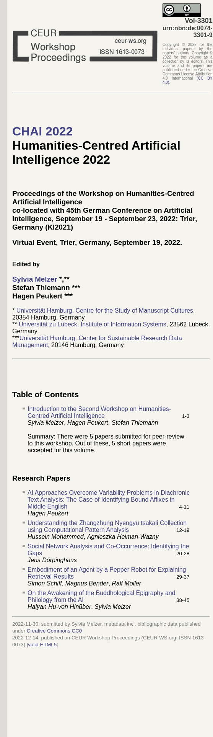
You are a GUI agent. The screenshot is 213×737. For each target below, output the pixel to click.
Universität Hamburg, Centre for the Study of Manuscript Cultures (104, 310)
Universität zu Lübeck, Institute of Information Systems (92, 324)
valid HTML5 (42, 644)
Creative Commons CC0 (54, 631)
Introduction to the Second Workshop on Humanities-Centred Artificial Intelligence (99, 412)
